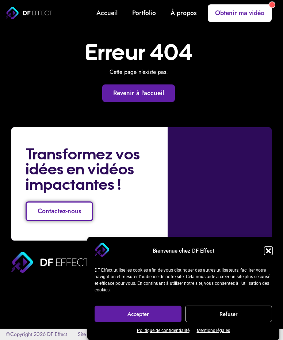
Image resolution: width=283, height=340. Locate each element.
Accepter (138, 314)
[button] (268, 250)
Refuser (228, 314)
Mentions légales (213, 330)
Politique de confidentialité (163, 330)
